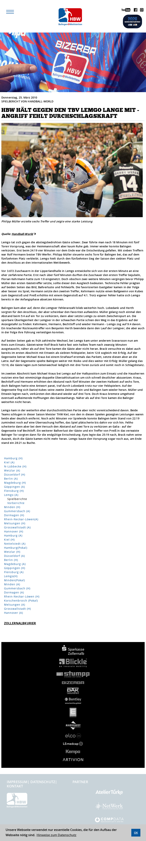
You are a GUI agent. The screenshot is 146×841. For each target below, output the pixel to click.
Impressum (17, 781)
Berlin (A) (11, 478)
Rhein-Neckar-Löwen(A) (21, 519)
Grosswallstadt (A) (17, 527)
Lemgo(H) (11, 576)
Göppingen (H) (14, 568)
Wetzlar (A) (12, 470)
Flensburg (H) (14, 491)
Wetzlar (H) (12, 552)
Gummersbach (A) (17, 511)
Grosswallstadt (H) (17, 608)
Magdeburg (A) (15, 564)
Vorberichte (16, 503)
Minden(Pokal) (14, 580)
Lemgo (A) (11, 495)
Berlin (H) (11, 560)
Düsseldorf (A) (14, 556)
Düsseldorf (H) (14, 474)
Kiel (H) (9, 539)
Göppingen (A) (14, 487)
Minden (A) (12, 584)
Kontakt (15, 786)
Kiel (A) (9, 462)
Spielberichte (17, 499)
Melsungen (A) (14, 604)
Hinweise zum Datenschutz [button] (56, 835)
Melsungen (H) (14, 523)
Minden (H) (12, 507)
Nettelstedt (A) (15, 543)
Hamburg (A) (13, 535)
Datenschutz (42, 781)
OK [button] (136, 832)
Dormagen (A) (14, 592)
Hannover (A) (13, 613)
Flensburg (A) (14, 572)
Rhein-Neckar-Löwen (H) (21, 596)
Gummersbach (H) (17, 588)
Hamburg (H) (13, 458)
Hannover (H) (13, 531)
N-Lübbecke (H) (15, 466)
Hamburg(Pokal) (15, 548)
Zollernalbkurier (20, 623)
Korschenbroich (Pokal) (21, 600)
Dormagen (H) (14, 515)
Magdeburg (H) (15, 482)
